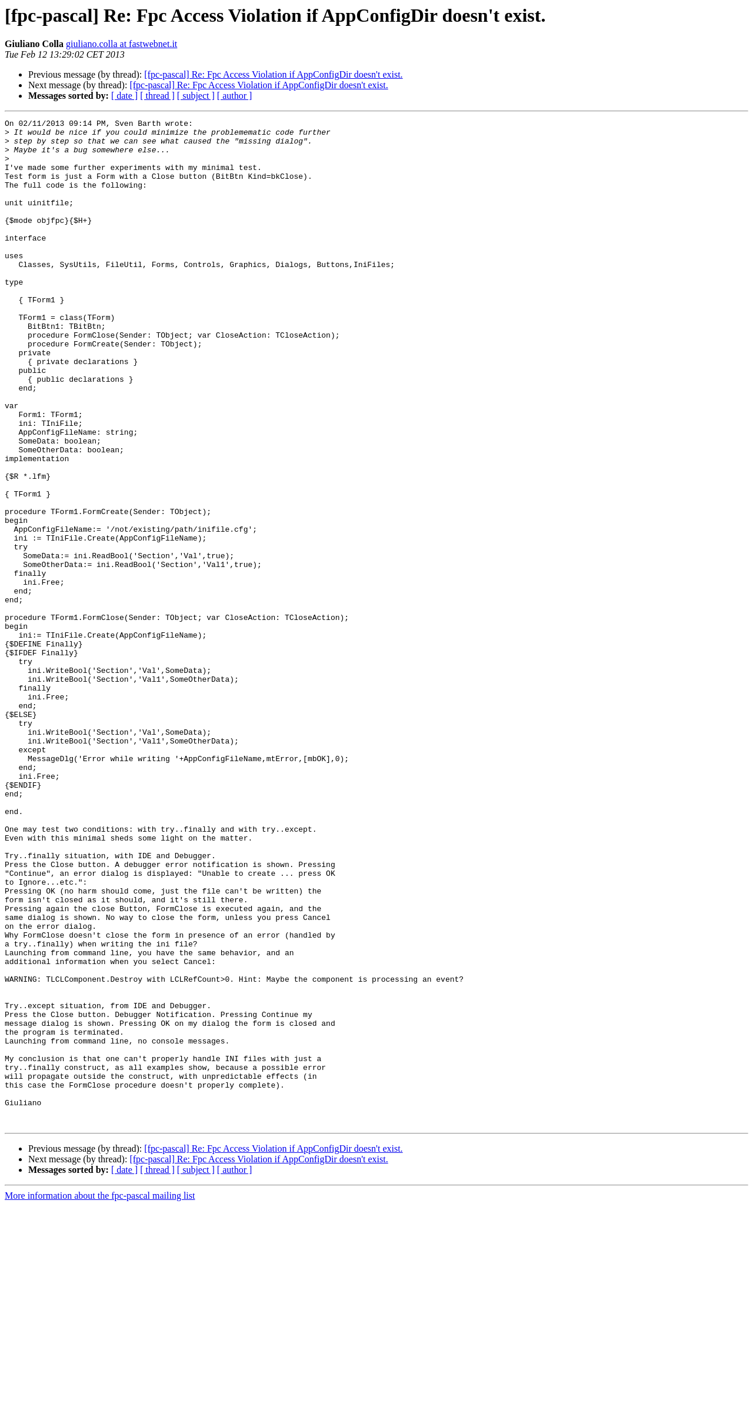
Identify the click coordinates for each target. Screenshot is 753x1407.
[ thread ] (157, 96)
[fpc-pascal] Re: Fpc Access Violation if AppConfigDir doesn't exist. (273, 74)
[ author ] (234, 96)
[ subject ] (196, 96)
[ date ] (124, 96)
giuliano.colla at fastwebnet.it (121, 44)
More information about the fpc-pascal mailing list (100, 1397)
